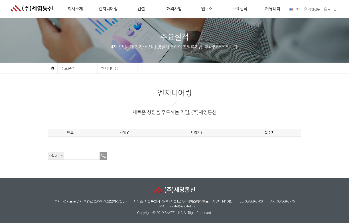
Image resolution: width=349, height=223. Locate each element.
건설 (141, 8)
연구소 (207, 8)
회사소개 (75, 8)
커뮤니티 (272, 8)
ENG (297, 9)
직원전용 (314, 9)
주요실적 (239, 8)
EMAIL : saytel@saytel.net (177, 206)
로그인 (332, 9)
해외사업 (174, 8)
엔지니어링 (108, 8)
